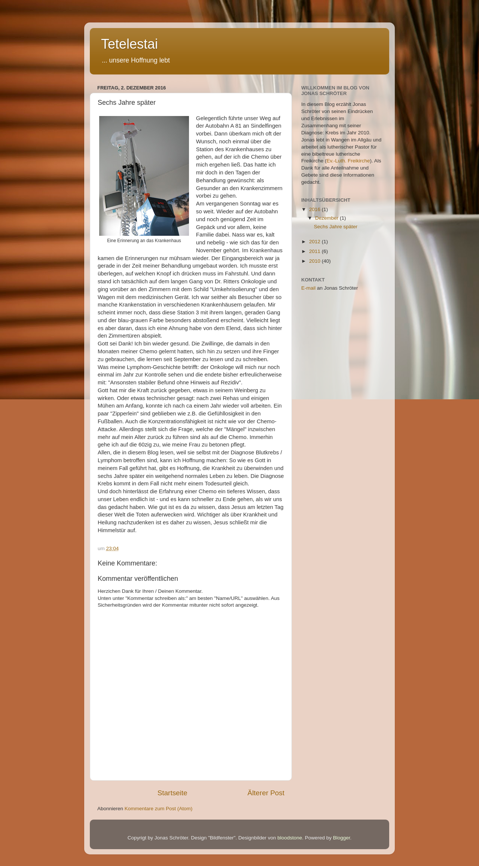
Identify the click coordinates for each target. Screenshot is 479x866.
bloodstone (289, 838)
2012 (315, 241)
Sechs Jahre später (335, 226)
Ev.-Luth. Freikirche (348, 161)
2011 (315, 251)
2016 (315, 209)
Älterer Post (265, 793)
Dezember (327, 218)
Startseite (172, 793)
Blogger (341, 838)
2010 (315, 261)
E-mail (308, 288)
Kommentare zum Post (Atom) (159, 808)
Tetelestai (129, 44)
